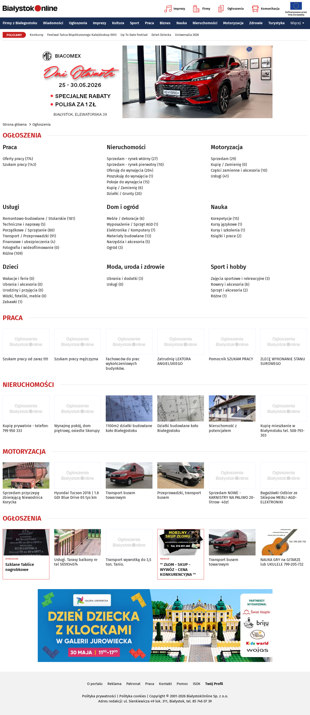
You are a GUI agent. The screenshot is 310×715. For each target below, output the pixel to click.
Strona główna (15, 124)
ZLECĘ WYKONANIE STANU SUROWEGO (282, 361)
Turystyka (276, 23)
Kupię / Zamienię (122, 187)
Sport (134, 23)
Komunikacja (266, 8)
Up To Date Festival (134, 34)
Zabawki (10, 302)
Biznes (165, 23)
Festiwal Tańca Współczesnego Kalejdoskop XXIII (82, 34)
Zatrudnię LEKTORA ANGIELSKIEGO (174, 361)
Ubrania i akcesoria (20, 284)
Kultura (118, 23)
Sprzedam (220, 158)
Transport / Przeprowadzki (26, 236)
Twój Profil (214, 684)
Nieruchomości (205, 23)
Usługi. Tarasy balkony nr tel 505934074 (76, 562)
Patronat (133, 684)
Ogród (112, 247)
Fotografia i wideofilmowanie (28, 247)
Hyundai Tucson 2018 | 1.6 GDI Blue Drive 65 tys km (76, 495)
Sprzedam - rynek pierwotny (131, 164)
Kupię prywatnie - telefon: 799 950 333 (25, 428)
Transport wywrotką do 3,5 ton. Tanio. (128, 562)
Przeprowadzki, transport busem (179, 495)
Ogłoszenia (231, 8)
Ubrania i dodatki (122, 278)
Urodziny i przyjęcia (20, 290)
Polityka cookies (132, 696)
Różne (8, 253)
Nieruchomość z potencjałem (223, 428)
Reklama (114, 684)
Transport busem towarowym (120, 495)
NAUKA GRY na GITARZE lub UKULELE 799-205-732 (281, 562)
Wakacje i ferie (16, 278)
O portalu (95, 684)
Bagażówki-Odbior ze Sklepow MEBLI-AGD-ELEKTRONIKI (278, 497)
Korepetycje (221, 218)
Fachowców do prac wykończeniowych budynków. (123, 363)
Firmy (201, 8)
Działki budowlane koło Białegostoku (177, 428)
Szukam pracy (15, 164)
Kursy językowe (224, 224)
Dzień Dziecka (161, 34)
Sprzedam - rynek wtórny (129, 158)
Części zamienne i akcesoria (235, 170)
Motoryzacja (233, 23)
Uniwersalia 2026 (187, 34)
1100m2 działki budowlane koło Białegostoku (129, 428)
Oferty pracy (13, 158)
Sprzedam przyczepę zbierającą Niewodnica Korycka (23, 497)
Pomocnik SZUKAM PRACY (231, 359)
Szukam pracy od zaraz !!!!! (25, 359)
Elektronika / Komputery (128, 230)
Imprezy (174, 8)
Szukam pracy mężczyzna (76, 359)
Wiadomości (53, 23)
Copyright (157, 696)
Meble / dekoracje (123, 218)
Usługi (216, 176)
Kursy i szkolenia (225, 230)
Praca (149, 23)
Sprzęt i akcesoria (226, 290)
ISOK (196, 684)
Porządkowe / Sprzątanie (25, 230)
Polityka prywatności (99, 696)
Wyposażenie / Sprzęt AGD (130, 224)
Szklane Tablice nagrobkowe (19, 567)
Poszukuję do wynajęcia (127, 176)
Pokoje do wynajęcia (124, 182)
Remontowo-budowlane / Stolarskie (34, 218)
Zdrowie (256, 23)
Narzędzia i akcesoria (125, 241)
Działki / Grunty (120, 193)
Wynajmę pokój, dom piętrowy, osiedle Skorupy (77, 428)
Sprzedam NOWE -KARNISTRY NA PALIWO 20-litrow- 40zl (232, 497)
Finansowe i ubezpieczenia (26, 241)
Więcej (297, 23)
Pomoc (182, 684)
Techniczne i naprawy (21, 224)
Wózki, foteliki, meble (22, 296)
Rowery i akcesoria (227, 284)
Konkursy (36, 34)
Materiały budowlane (125, 236)
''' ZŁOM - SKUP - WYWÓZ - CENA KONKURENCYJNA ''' (178, 569)
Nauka (181, 23)
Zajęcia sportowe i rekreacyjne (237, 278)
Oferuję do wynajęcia (125, 170)
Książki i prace (223, 236)
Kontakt (165, 684)
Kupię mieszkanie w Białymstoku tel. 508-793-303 (282, 430)
